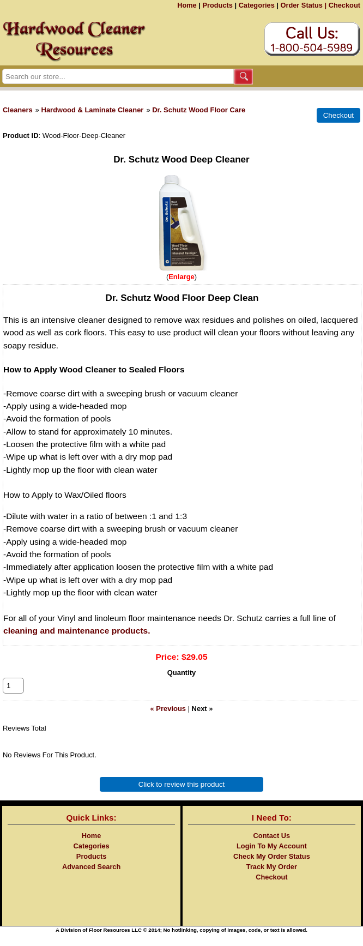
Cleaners (18, 110)
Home (187, 5)
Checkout (344, 5)
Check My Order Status (271, 868)
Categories (257, 5)
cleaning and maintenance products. (76, 630)
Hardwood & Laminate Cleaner (92, 110)
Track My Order (271, 879)
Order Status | (303, 5)
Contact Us (272, 847)
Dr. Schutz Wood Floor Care (198, 110)
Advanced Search (91, 879)
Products (217, 5)
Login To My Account (272, 858)
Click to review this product (181, 796)
